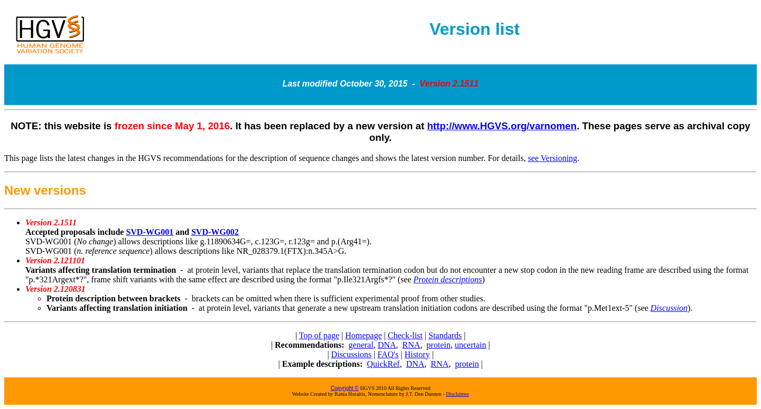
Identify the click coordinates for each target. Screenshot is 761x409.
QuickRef (383, 363)
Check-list (405, 335)
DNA (387, 344)
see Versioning (552, 158)
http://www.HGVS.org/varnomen (502, 125)
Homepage (363, 335)
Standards (445, 335)
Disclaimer (457, 394)
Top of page (319, 335)
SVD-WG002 (215, 231)
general (361, 344)
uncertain (470, 344)
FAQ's (387, 354)
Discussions (351, 354)
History (417, 354)
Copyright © (345, 388)
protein (438, 344)
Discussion (669, 307)
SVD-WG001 (149, 231)
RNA (411, 344)
